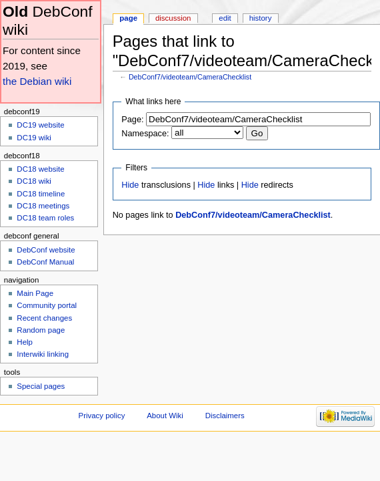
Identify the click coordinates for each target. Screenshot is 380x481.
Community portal (47, 305)
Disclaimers (225, 416)
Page (128, 18)
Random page (41, 330)
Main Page (35, 293)
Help (25, 342)
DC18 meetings (43, 206)
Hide (130, 185)
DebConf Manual (45, 262)
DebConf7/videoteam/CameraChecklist (190, 77)
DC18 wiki (34, 181)
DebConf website (46, 250)
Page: (132, 119)
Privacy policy (102, 416)
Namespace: (145, 133)
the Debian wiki (37, 81)
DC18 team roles (45, 218)
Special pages (41, 386)
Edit (225, 18)
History (260, 18)
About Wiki (165, 416)
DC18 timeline (41, 194)
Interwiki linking (43, 354)
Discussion (173, 18)
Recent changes (44, 318)
